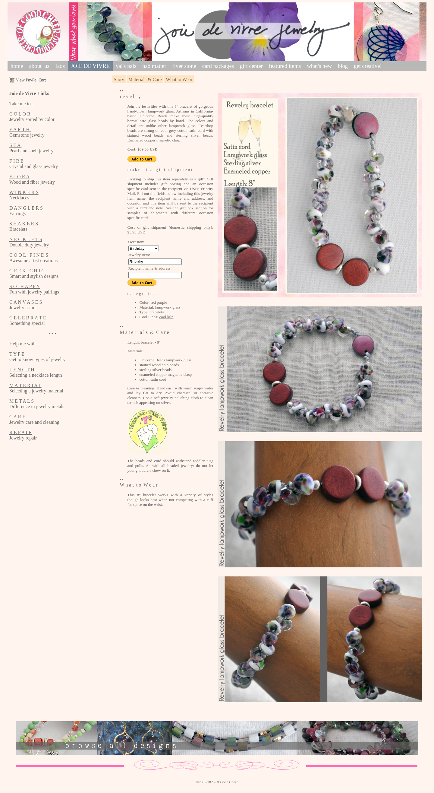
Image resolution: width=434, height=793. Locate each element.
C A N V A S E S (25, 302)
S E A (15, 145)
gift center (251, 66)
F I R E (16, 160)
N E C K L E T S (25, 239)
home (17, 66)
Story (119, 79)
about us (39, 66)
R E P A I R (20, 432)
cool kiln (166, 317)
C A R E (17, 416)
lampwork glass (168, 307)
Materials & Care (145, 79)
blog (343, 66)
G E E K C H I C (27, 270)
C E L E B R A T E (27, 317)
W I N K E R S (24, 192)
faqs (60, 66)
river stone (184, 66)
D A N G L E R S (26, 208)
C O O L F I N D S (28, 255)
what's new (319, 66)
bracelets (156, 312)
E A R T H (20, 129)
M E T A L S (21, 401)
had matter (154, 66)
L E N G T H (21, 369)
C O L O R (19, 113)
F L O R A (19, 176)
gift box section (193, 208)
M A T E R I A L (25, 385)
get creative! (368, 66)
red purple (159, 302)
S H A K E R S (23, 223)
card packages (218, 66)
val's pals (126, 66)
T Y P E (16, 354)
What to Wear (179, 79)
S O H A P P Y (24, 286)
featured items (285, 66)
